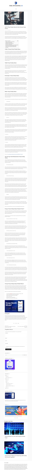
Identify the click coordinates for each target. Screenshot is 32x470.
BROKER (6, 375)
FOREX (6, 382)
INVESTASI (6, 25)
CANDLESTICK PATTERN (9, 383)
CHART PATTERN (8, 384)
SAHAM (8, 25)
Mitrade (11, 293)
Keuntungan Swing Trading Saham (10, 43)
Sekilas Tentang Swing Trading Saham (10, 41)
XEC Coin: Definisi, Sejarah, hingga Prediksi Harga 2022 (22, 327)
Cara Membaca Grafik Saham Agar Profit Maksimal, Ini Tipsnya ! (15, 154)
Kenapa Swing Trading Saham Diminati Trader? (11, 45)
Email (6, 340)
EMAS (6, 381)
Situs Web (6, 343)
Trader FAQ (6, 388)
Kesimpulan (7, 47)
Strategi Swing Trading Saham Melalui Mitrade (11, 46)
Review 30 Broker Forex (8, 377)
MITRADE (7, 376)
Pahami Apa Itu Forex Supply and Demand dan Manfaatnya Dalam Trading (10, 327)
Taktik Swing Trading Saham (9, 42)
